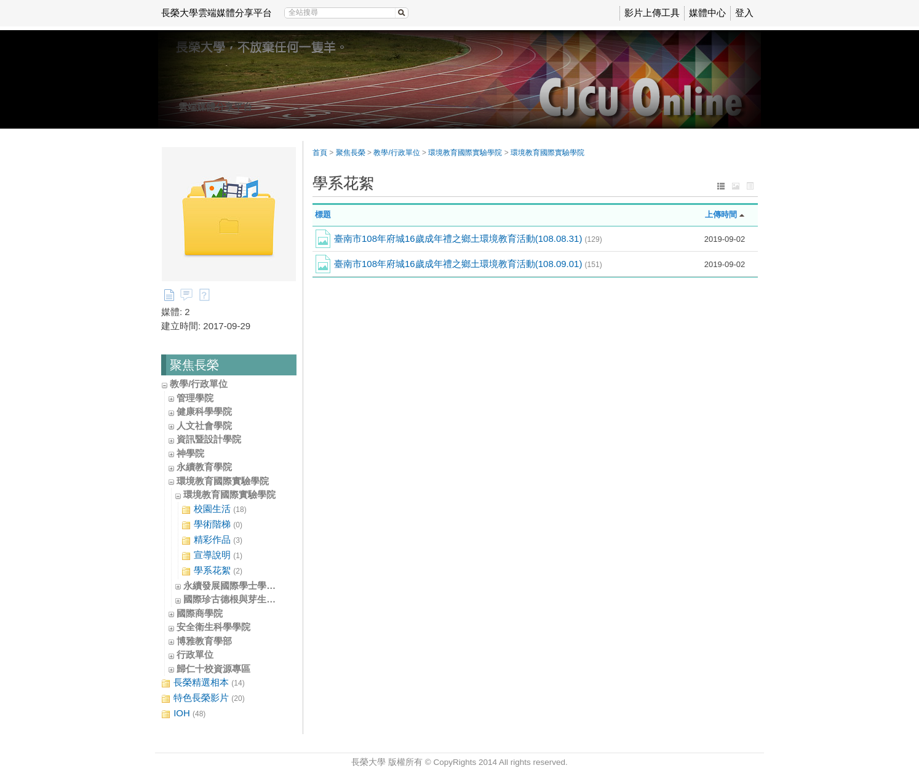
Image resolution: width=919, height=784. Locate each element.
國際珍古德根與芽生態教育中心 (247, 599)
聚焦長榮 (350, 152)
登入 (744, 12)
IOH (183, 713)
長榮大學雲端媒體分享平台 (216, 12)
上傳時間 (721, 214)
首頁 (319, 152)
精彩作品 (211, 540)
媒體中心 (707, 12)
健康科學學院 (204, 411)
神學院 (190, 453)
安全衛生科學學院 (213, 627)
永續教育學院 (204, 467)
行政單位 (195, 654)
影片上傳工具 (652, 12)
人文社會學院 (204, 425)
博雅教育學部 (204, 641)
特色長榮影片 (203, 698)
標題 (323, 214)
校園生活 (214, 509)
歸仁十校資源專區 (213, 668)
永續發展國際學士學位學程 (238, 585)
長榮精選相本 (203, 683)
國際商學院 (200, 613)
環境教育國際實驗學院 (223, 481)
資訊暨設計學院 (209, 439)
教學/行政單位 (199, 383)
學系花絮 (211, 571)
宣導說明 (211, 555)
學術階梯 (211, 524)
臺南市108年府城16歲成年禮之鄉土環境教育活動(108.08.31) (468, 238)
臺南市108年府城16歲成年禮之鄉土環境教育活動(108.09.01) (468, 263)
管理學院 (195, 398)
